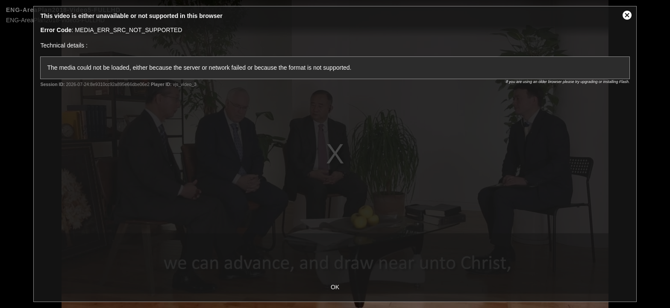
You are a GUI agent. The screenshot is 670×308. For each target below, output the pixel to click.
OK (335, 287)
